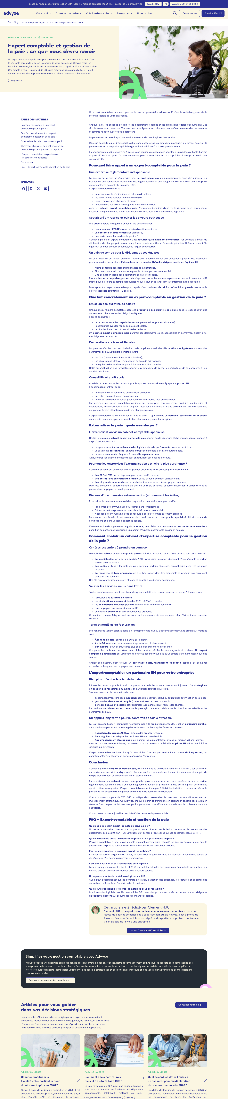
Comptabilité (16, 80)
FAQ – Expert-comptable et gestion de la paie (45, 167)
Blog (16, 22)
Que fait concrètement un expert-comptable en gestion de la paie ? (39, 135)
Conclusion (27, 162)
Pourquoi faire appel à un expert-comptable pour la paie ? (38, 127)
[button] (24, 188)
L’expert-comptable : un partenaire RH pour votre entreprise (39, 156)
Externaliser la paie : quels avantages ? (41, 141)
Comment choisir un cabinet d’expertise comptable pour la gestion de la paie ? (42, 147)
